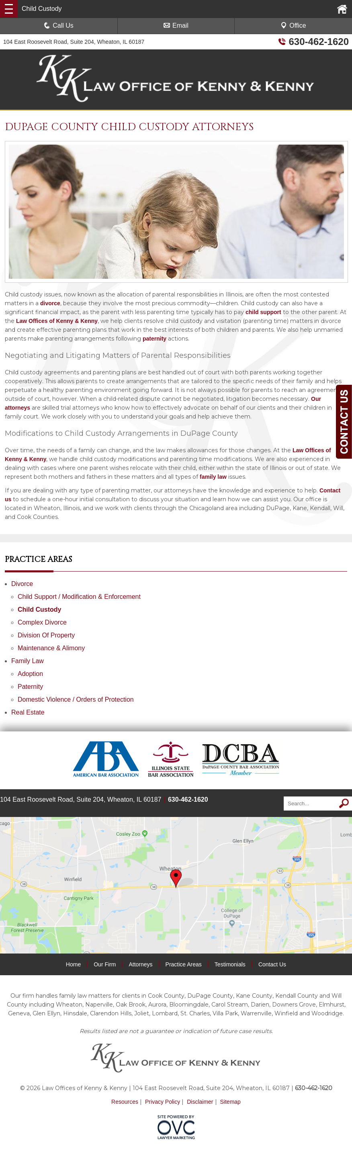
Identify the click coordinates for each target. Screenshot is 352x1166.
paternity (154, 338)
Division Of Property (46, 635)
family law (213, 477)
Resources (124, 1102)
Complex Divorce (42, 622)
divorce (50, 303)
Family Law (27, 661)
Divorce (22, 583)
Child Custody (39, 609)
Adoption (30, 673)
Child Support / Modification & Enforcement (79, 596)
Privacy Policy (162, 1102)
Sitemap (230, 1102)
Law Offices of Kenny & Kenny (57, 321)
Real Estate (28, 712)
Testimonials (230, 964)
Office (293, 25)
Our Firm (105, 964)
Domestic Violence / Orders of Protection (76, 699)
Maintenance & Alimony (51, 648)
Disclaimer (200, 1102)
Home (73, 964)
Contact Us (272, 964)
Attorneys (140, 964)
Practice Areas (184, 964)
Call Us (59, 25)
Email (176, 25)
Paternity (30, 686)
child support (263, 312)
